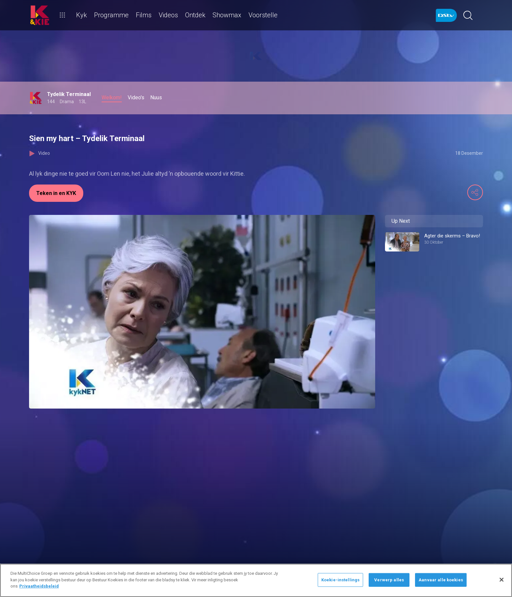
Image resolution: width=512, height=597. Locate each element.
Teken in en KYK (56, 193)
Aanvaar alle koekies (441, 579)
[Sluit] (501, 580)
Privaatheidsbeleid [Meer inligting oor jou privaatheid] (39, 586)
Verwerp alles (389, 579)
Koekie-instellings (340, 579)
